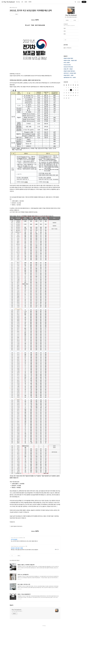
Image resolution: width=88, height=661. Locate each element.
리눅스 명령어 (67, 98)
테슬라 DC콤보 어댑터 (68, 93)
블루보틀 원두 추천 (68, 113)
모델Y (72, 110)
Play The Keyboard (16, 642)
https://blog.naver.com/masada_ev (18, 579)
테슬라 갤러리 (67, 110)
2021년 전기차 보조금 (68, 102)
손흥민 (74, 113)
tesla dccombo (67, 100)
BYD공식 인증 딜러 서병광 (17, 581)
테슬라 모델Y (74, 96)
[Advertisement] (35, 31)
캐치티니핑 (66, 108)
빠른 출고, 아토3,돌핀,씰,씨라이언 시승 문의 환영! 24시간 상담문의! (24, 582)
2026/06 (66, 117)
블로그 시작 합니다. (67, 48)
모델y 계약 (66, 104)
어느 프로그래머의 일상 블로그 (17, 644)
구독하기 (84, 1)
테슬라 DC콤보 (67, 96)
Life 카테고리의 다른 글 (14, 593)
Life (11, 7)
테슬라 (71, 104)
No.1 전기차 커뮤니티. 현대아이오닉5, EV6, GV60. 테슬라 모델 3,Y (24, 574)
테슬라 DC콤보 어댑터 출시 (69, 106)
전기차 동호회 (14, 572)
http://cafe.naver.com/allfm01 (17, 570)
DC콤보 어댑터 (73, 108)
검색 (75, 2)
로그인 (79, 2)
